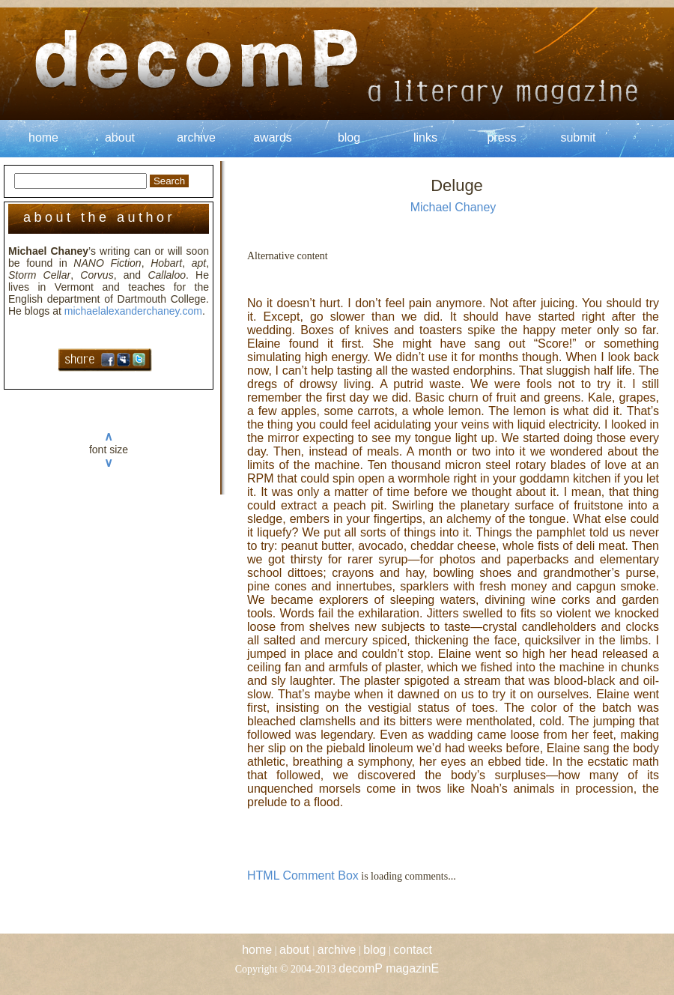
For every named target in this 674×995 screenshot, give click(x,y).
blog (349, 137)
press (501, 137)
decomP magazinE (388, 968)
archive (196, 137)
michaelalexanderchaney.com (133, 311)
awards (272, 137)
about (120, 137)
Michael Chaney (453, 207)
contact (412, 949)
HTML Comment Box (303, 875)
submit (577, 137)
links (425, 137)
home (43, 137)
